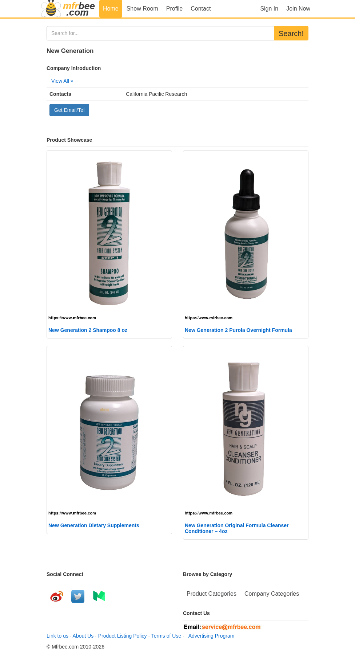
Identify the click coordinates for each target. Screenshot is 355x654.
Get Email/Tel (69, 110)
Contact (201, 8)
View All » (62, 81)
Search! (291, 34)
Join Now (298, 8)
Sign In (269, 8)
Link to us (57, 636)
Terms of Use (166, 636)
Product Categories (211, 594)
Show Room (142, 8)
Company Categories (271, 594)
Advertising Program (210, 636)
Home (111, 8)
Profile (174, 8)
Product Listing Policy (122, 636)
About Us (83, 636)
